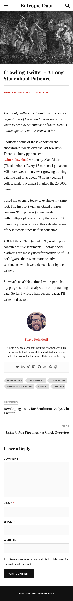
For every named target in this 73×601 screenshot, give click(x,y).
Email (9, 521)
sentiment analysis (19, 386)
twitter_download (16, 160)
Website (10, 539)
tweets (43, 386)
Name (9, 503)
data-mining (36, 380)
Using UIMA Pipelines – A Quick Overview (37, 432)
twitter (58, 386)
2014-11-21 (42, 92)
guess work (58, 380)
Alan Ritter (14, 380)
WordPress (45, 593)
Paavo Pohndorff (17, 92)
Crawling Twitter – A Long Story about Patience (34, 75)
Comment (12, 458)
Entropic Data (37, 5)
